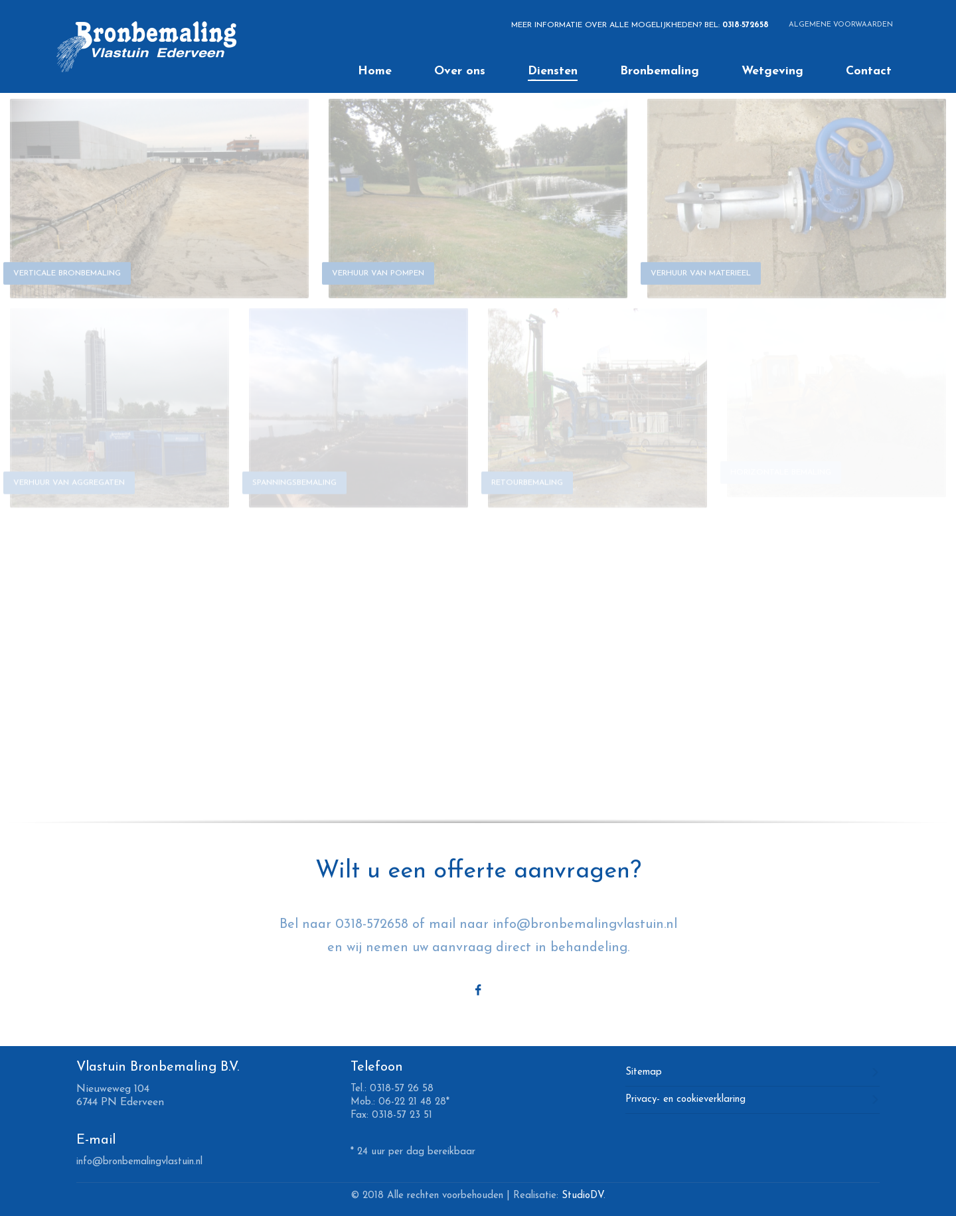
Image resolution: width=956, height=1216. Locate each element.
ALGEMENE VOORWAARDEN (841, 25)
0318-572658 (745, 25)
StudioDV (582, 1196)
